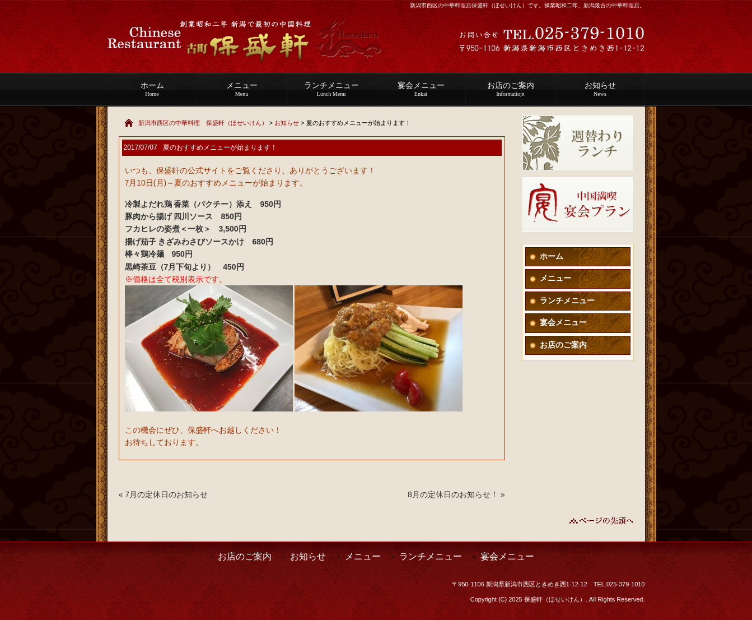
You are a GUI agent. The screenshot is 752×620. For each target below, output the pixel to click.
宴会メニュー (421, 89)
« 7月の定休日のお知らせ (163, 494)
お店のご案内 (510, 89)
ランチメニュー (331, 89)
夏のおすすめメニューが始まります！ (220, 147)
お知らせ (600, 89)
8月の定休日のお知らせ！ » (456, 494)
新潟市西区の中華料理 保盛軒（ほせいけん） (203, 122)
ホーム (152, 89)
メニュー (242, 89)
